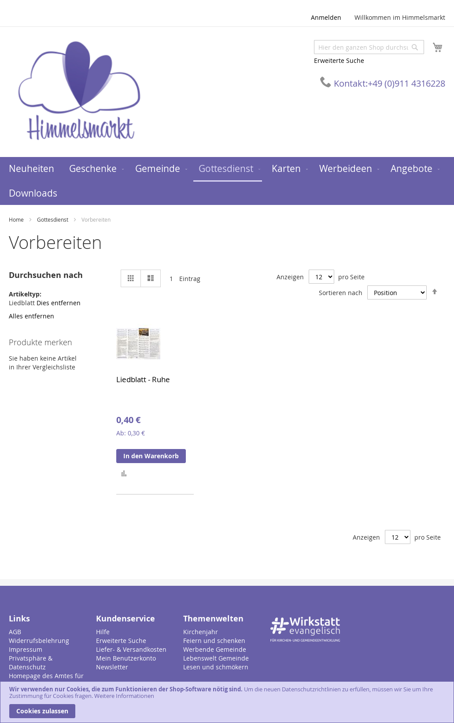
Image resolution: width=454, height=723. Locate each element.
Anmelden (326, 17)
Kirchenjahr (200, 632)
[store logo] (79, 91)
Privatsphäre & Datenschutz (30, 662)
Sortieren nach (340, 292)
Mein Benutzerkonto (126, 658)
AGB (15, 632)
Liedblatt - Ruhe (143, 379)
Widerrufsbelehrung (39, 640)
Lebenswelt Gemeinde (216, 658)
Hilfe (103, 632)
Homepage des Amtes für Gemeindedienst (46, 680)
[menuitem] (31, 168)
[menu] (227, 181)
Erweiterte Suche (339, 60)
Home (17, 219)
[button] (124, 473)
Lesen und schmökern (215, 667)
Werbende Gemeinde (214, 649)
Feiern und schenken (214, 640)
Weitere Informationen (124, 696)
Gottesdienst (53, 219)
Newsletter (112, 667)
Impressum (25, 649)
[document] (227, 702)
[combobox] (369, 47)
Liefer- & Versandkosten (131, 649)
